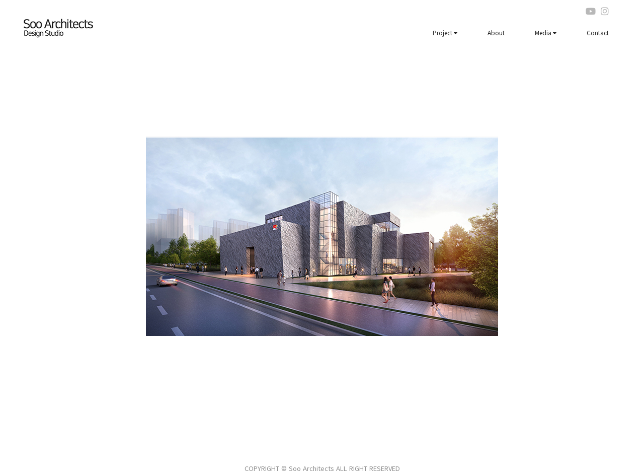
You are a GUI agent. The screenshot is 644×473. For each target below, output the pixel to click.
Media (545, 32)
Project (445, 32)
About (496, 32)
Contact (598, 32)
